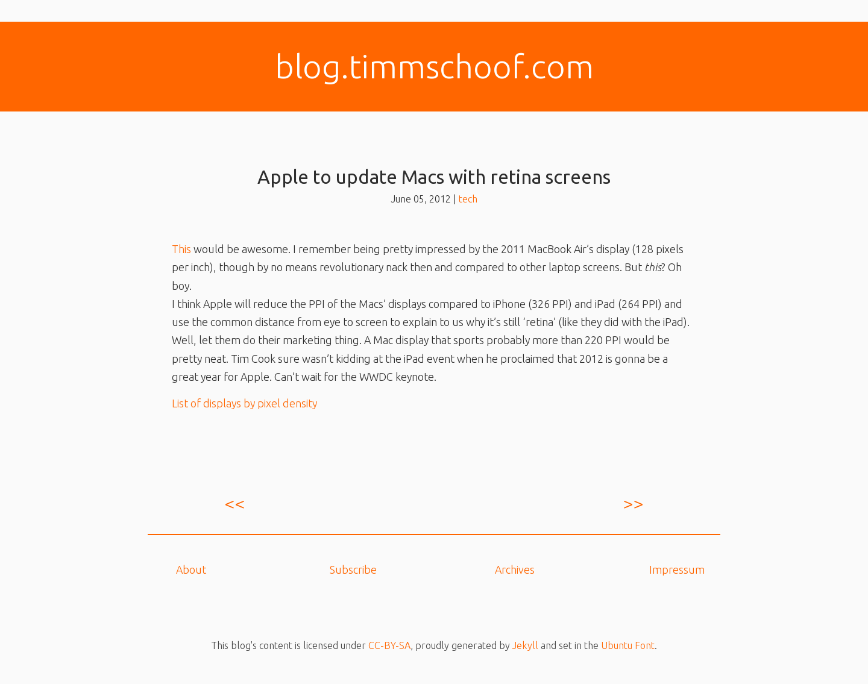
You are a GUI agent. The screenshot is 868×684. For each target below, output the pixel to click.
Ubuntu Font (628, 645)
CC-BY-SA (389, 645)
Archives (515, 569)
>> (633, 503)
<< (234, 503)
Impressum (677, 569)
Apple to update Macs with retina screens (434, 176)
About (191, 569)
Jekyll (525, 645)
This (181, 249)
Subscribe (353, 569)
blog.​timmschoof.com (434, 66)
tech (468, 198)
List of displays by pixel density (244, 403)
